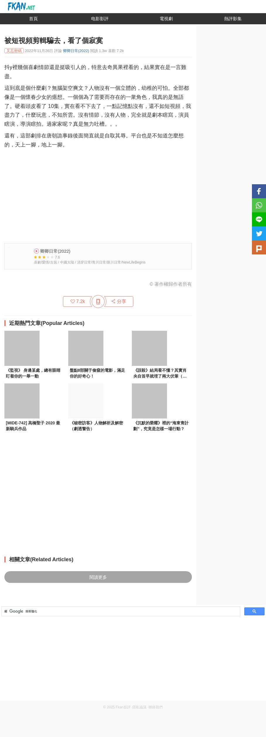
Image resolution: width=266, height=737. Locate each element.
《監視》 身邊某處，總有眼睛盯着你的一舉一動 (33, 373)
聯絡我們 (156, 707)
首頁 (33, 18)
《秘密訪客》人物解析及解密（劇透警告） (96, 426)
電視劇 (166, 18)
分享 (118, 301)
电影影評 (100, 18)
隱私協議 (139, 707)
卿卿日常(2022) (76, 51)
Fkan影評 (123, 707)
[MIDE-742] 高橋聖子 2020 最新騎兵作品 (33, 426)
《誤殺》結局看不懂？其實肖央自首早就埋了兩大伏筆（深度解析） (160, 374)
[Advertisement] (98, 193)
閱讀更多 (98, 577)
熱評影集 (233, 18)
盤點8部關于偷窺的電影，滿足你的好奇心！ (97, 373)
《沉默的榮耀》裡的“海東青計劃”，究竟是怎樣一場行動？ (161, 426)
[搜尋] (120, 611)
